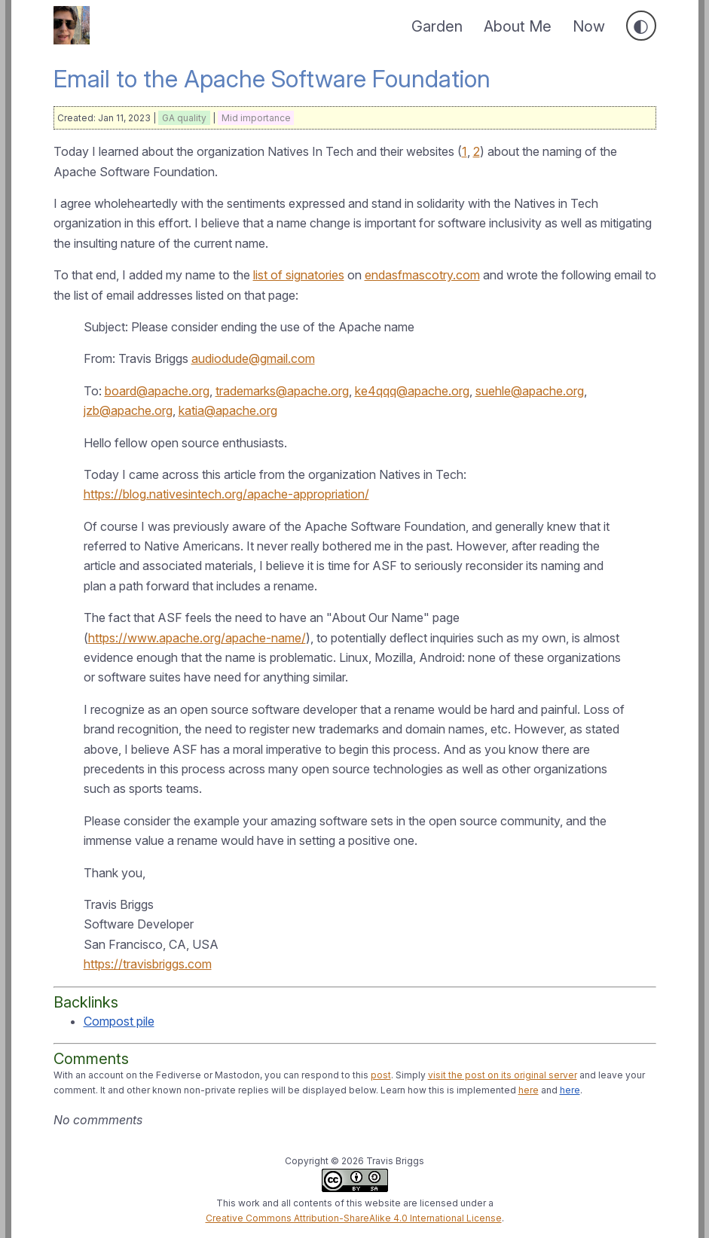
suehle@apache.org (529, 390)
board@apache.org (157, 390)
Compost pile (119, 1021)
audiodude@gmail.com (253, 358)
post (381, 1075)
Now (589, 26)
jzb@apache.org (128, 410)
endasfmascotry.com (422, 274)
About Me (518, 26)
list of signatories (298, 274)
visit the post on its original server (502, 1075)
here (528, 1090)
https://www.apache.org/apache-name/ (197, 637)
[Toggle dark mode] (641, 26)
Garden (437, 26)
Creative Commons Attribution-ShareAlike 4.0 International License (354, 1218)
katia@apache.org (228, 410)
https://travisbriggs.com (148, 963)
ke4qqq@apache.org (412, 390)
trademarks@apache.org (282, 390)
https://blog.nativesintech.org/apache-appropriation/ (226, 494)
